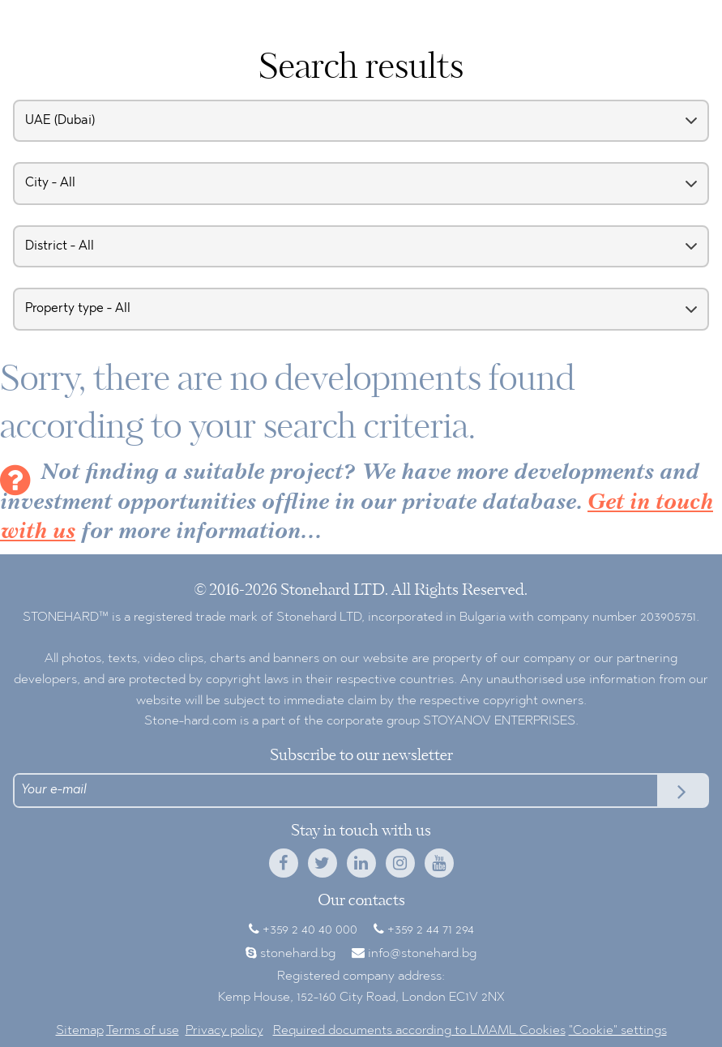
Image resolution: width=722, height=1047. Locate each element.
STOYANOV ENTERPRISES (499, 721)
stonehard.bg (297, 953)
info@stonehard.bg (422, 953)
